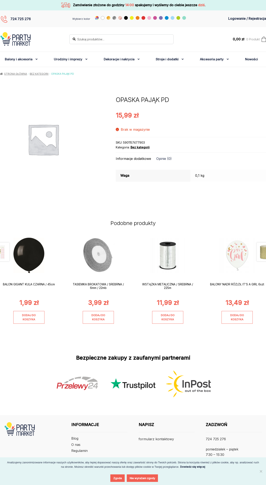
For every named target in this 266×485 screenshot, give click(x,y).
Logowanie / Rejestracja (247, 18)
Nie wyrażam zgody (142, 478)
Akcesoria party (212, 59)
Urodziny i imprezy (68, 59)
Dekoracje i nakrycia (119, 59)
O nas (75, 445)
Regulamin (79, 451)
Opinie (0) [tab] (164, 159)
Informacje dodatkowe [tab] (133, 159)
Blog (74, 438)
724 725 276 (20, 19)
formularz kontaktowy (156, 439)
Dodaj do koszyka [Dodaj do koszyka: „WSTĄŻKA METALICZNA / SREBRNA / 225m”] (168, 317)
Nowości (251, 59)
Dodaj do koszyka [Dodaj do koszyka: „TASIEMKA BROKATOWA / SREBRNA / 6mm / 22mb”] (98, 317)
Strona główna (15, 73)
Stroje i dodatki (167, 59)
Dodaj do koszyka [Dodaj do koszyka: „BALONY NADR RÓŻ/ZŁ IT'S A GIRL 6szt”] (237, 317)
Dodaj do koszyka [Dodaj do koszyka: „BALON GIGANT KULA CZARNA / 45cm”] (29, 317)
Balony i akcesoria (18, 59)
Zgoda (117, 478)
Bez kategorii (39, 73)
